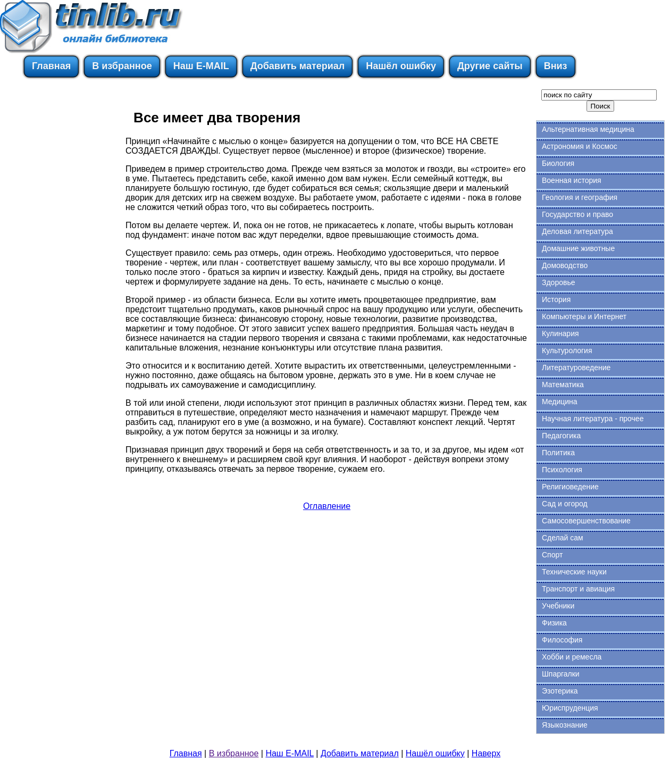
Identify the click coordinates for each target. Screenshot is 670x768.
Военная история (571, 180)
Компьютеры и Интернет (584, 316)
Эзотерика (560, 691)
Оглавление (326, 506)
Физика (554, 623)
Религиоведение (570, 486)
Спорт (552, 554)
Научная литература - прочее (592, 418)
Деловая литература (577, 231)
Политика (558, 452)
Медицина (559, 401)
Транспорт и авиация (578, 589)
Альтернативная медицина (588, 129)
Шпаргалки (561, 674)
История (556, 299)
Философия (562, 640)
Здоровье (558, 282)
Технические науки (574, 571)
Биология (558, 163)
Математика (563, 384)
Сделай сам (562, 537)
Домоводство (565, 265)
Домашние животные (578, 248)
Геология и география (579, 197)
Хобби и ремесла (571, 657)
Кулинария (560, 333)
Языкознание (565, 725)
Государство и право (577, 214)
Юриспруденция (570, 708)
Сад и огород (565, 503)
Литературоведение (576, 367)
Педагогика (561, 435)
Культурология (567, 350)
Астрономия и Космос (579, 146)
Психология (562, 469)
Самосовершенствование (586, 520)
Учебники (558, 606)
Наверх (486, 753)
